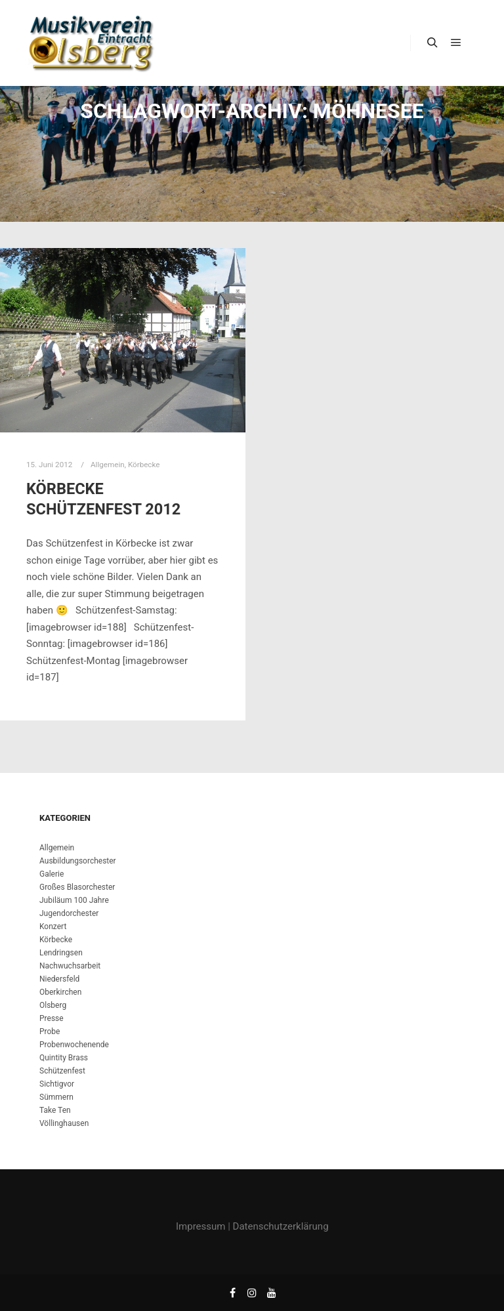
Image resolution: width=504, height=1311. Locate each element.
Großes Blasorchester (77, 887)
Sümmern (56, 1097)
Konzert (52, 926)
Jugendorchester (68, 913)
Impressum (200, 1226)
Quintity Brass (63, 1057)
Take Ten (55, 1110)
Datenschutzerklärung (281, 1226)
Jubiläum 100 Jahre (74, 900)
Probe (49, 1031)
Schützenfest (62, 1070)
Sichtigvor (56, 1084)
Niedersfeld (59, 979)
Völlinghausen (64, 1123)
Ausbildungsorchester (77, 860)
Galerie (51, 874)
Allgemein (108, 464)
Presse (51, 1018)
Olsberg (52, 1005)
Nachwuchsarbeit (69, 965)
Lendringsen (61, 952)
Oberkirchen (60, 992)
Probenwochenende (74, 1044)
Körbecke (144, 464)
